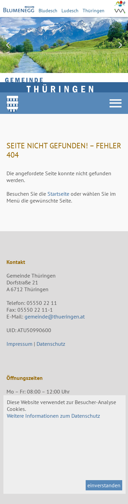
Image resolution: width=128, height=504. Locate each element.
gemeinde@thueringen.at (55, 316)
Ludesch (70, 10)
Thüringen (93, 10)
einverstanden (103, 485)
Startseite (58, 193)
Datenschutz (51, 343)
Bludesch (48, 10)
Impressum (19, 343)
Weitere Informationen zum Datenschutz (53, 415)
